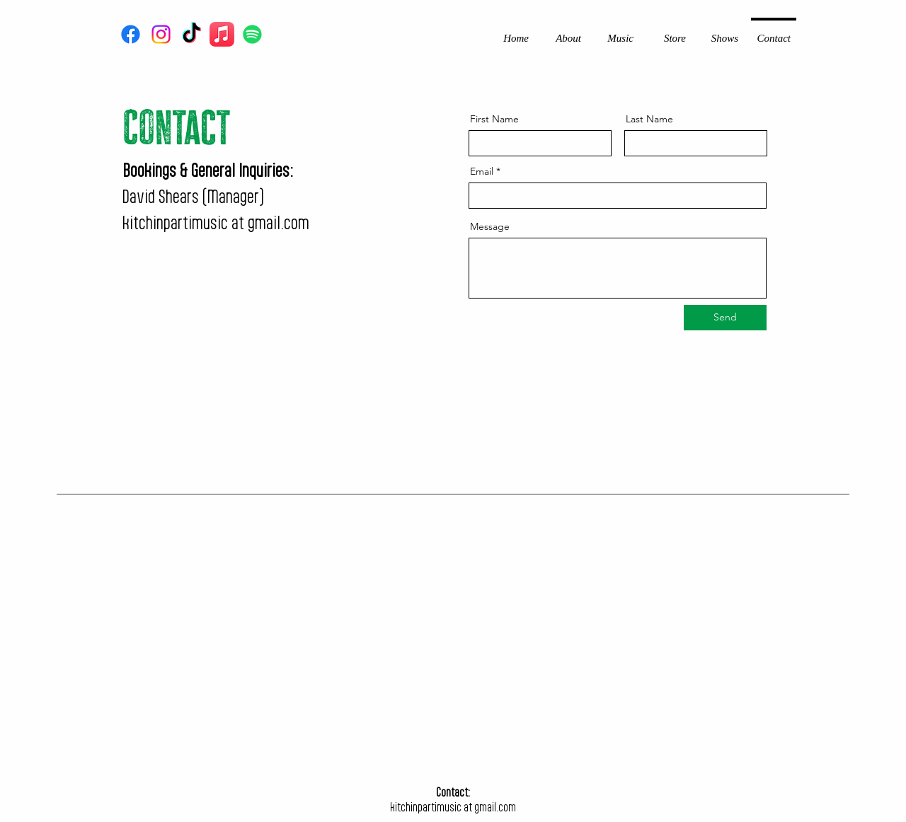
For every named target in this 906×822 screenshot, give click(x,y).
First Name (494, 119)
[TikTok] (191, 34)
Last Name (649, 119)
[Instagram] (161, 34)
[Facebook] (130, 34)
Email (481, 171)
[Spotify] (252, 34)
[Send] (725, 317)
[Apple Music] (222, 34)
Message (490, 226)
